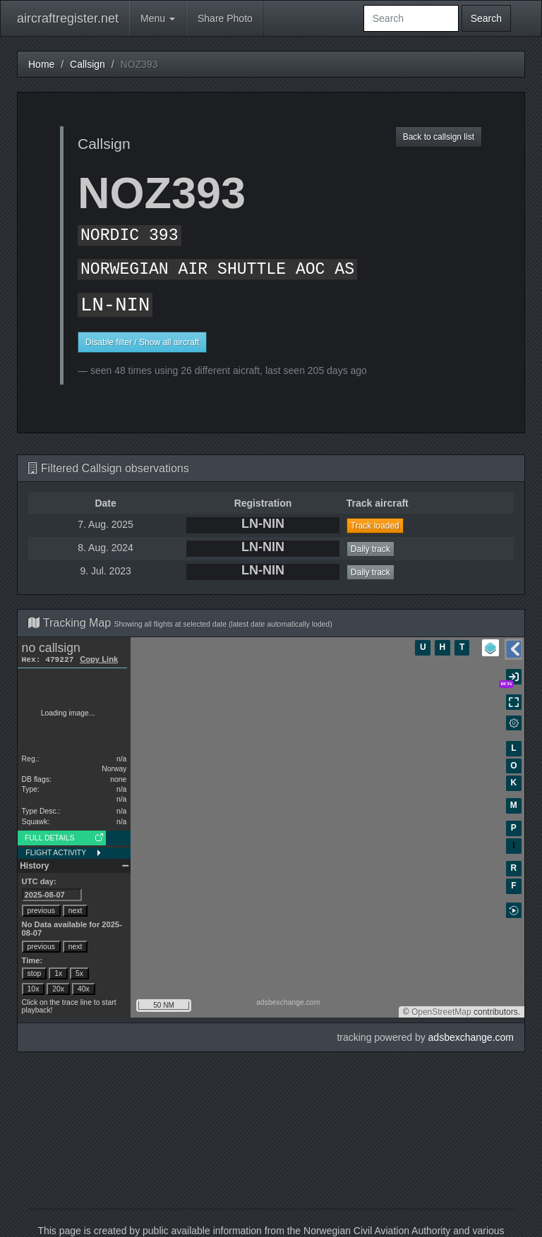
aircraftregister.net (68, 18)
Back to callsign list (438, 137)
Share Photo (225, 18)
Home (41, 64)
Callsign (87, 64)
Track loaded (375, 526)
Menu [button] (157, 18)
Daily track (370, 549)
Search (486, 18)
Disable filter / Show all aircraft (142, 342)
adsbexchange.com (471, 1037)
